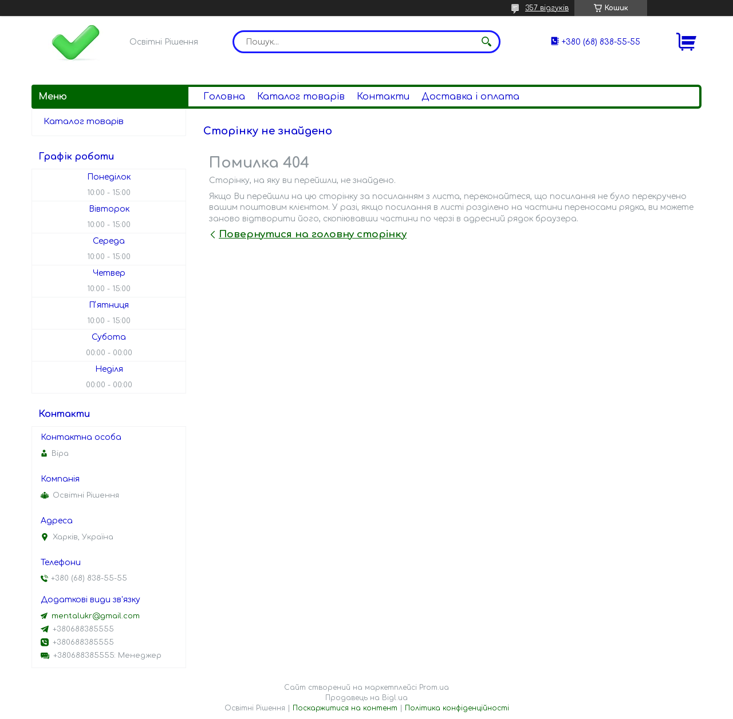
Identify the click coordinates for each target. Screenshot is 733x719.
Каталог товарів (301, 97)
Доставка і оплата (470, 97)
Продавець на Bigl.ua (366, 698)
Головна (224, 97)
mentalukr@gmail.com (96, 616)
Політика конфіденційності (457, 708)
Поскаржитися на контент (345, 708)
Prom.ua (434, 688)
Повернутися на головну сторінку (313, 234)
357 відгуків (547, 8)
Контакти (383, 97)
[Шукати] (486, 41)
